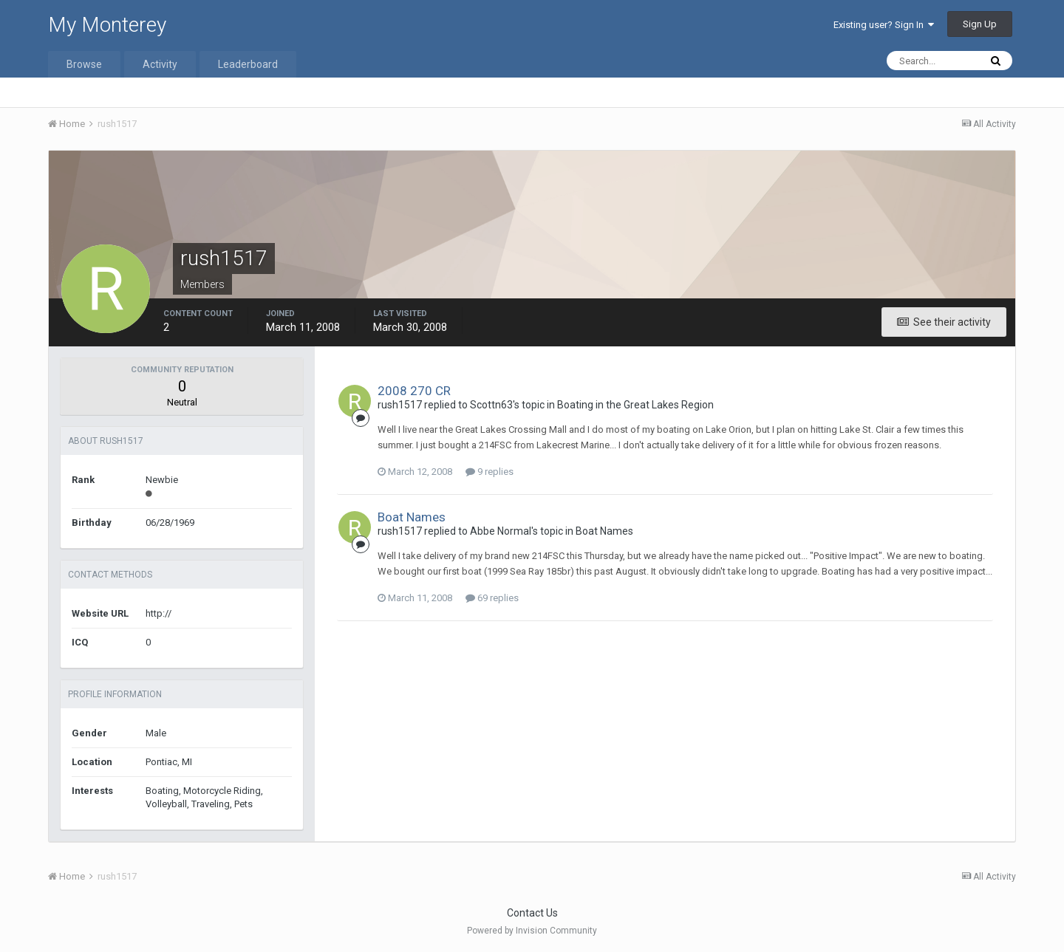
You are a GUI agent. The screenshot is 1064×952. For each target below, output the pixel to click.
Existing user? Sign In (883, 24)
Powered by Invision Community (532, 930)
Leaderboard (248, 64)
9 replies (490, 471)
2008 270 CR (414, 390)
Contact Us (532, 913)
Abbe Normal (500, 531)
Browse (84, 64)
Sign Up (980, 24)
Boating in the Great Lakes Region (635, 405)
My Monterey (107, 25)
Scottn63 (491, 405)
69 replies (492, 597)
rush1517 (400, 405)
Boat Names (412, 517)
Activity (160, 64)
